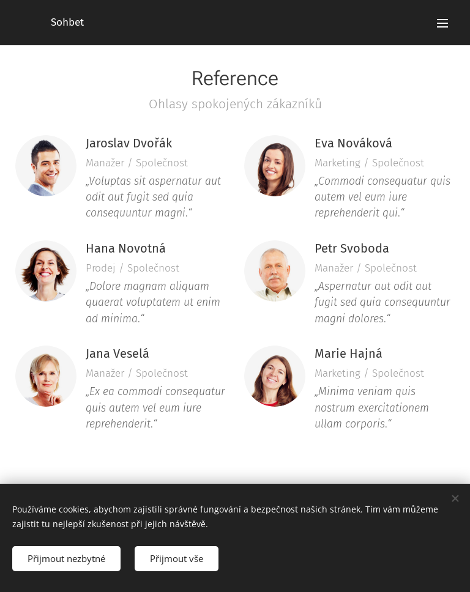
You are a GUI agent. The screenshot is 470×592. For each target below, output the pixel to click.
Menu (442, 23)
